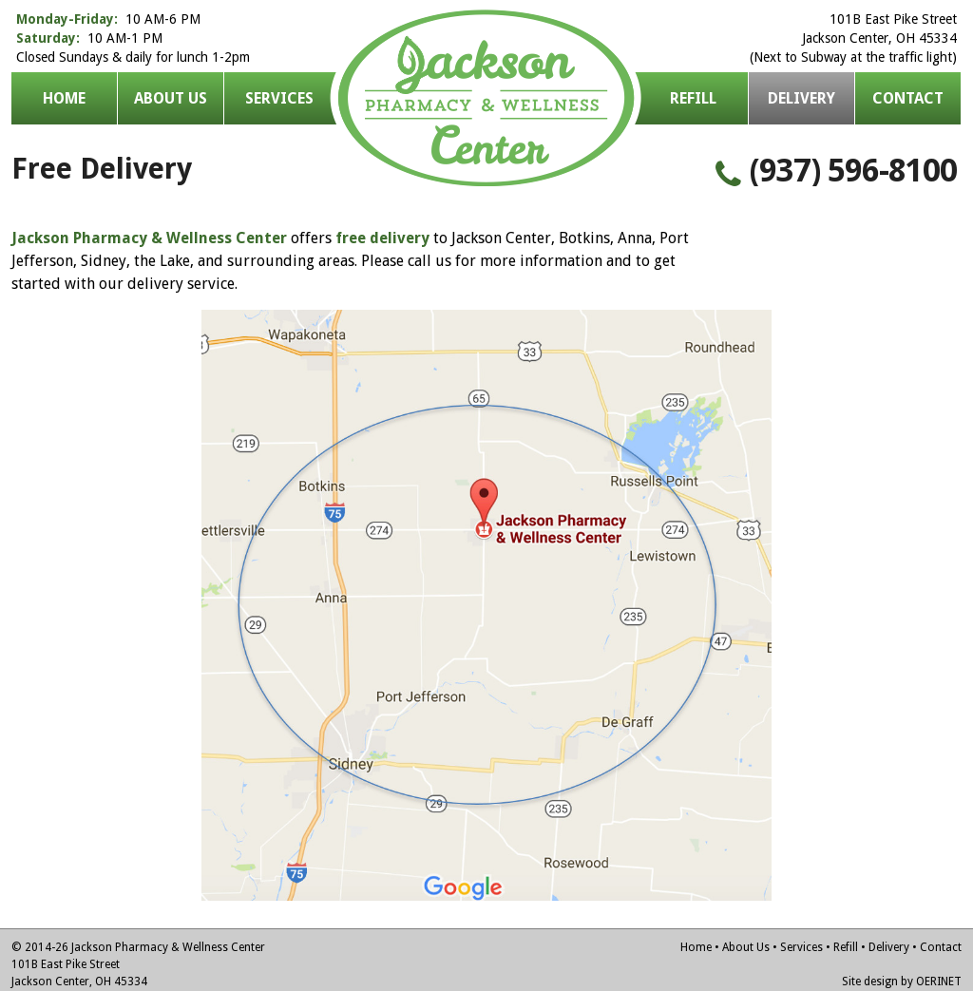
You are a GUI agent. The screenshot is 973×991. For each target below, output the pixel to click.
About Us (170, 98)
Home (64, 98)
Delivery (888, 947)
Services (279, 98)
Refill (693, 98)
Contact (908, 98)
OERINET (939, 981)
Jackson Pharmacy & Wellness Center (486, 98)
